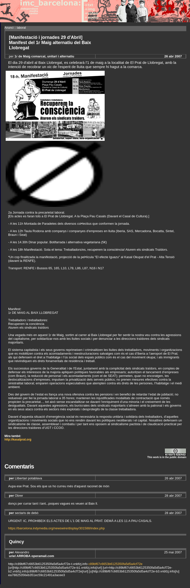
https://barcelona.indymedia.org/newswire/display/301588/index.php (56, 528)
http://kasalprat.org (17, 439)
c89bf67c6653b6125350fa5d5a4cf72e (115, 564)
